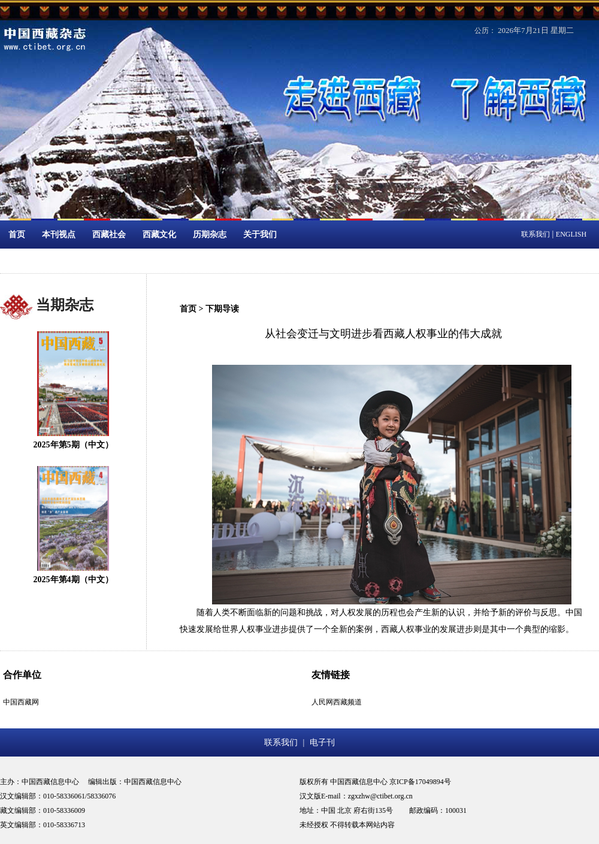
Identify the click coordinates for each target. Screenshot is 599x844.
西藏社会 (109, 234)
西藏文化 (159, 234)
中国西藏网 (21, 702)
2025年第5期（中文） (73, 444)
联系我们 (535, 234)
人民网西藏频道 (336, 702)
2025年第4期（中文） (73, 579)
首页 (16, 234)
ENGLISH (571, 234)
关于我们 (260, 234)
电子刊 (322, 742)
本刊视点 (58, 234)
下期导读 (222, 308)
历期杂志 (209, 234)
